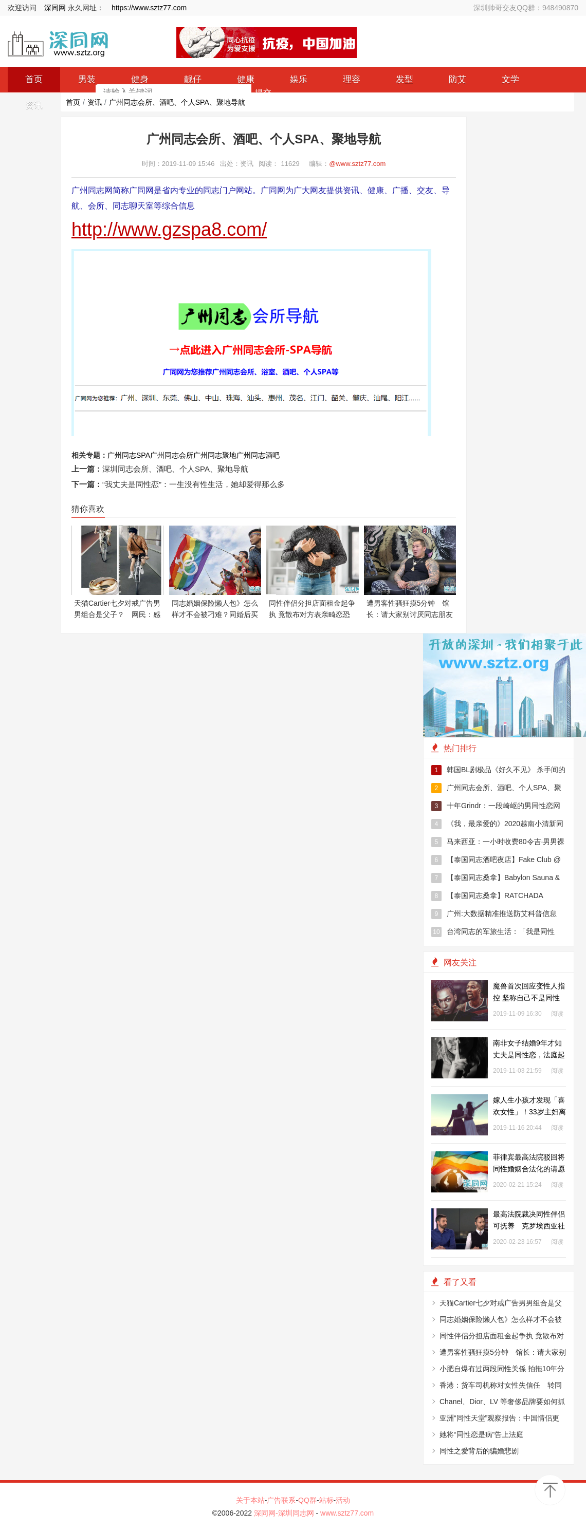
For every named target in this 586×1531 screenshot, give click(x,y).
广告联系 (281, 1500)
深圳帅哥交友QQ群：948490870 (525, 8)
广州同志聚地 (214, 455)
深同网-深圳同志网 (285, 1513)
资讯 (94, 102)
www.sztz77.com (347, 1513)
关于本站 (250, 1500)
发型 (404, 79)
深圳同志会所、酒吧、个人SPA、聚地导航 (175, 468)
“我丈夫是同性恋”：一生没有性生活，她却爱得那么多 (193, 484)
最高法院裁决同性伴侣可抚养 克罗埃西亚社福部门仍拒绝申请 (529, 1226)
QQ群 (307, 1500)
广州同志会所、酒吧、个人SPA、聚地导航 (177, 102)
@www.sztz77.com (357, 163)
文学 (510, 79)
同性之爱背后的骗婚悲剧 (479, 1451)
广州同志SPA (128, 455)
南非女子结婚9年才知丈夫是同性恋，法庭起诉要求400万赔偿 (529, 1055)
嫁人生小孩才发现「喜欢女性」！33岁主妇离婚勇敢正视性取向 (529, 1112)
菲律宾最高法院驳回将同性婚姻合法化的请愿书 (529, 1169)
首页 (73, 102)
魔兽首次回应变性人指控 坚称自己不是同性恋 (529, 998)
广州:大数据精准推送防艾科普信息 (494, 914)
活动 (343, 1500)
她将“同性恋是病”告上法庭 (481, 1434)
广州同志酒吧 (258, 455)
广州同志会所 (171, 455)
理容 (351, 79)
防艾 (457, 79)
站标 (326, 1500)
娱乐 (298, 79)
